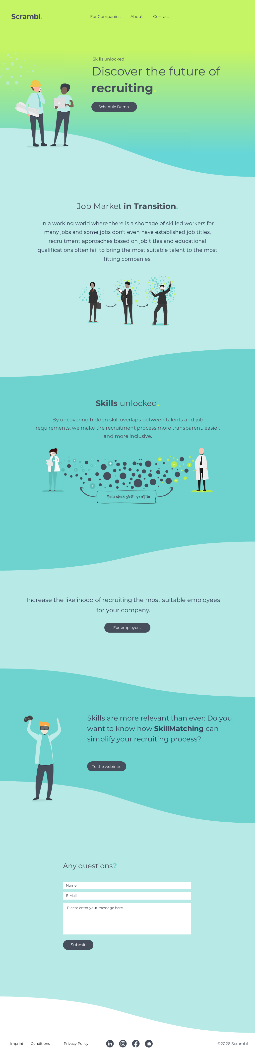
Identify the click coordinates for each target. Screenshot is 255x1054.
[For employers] (127, 628)
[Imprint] (17, 1043)
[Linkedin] (110, 1043)
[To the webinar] (106, 766)
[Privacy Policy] (77, 1043)
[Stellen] (148, 1043)
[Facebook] (135, 1043)
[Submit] (78, 945)
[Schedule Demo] (114, 107)
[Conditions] (40, 1043)
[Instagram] (122, 1043)
